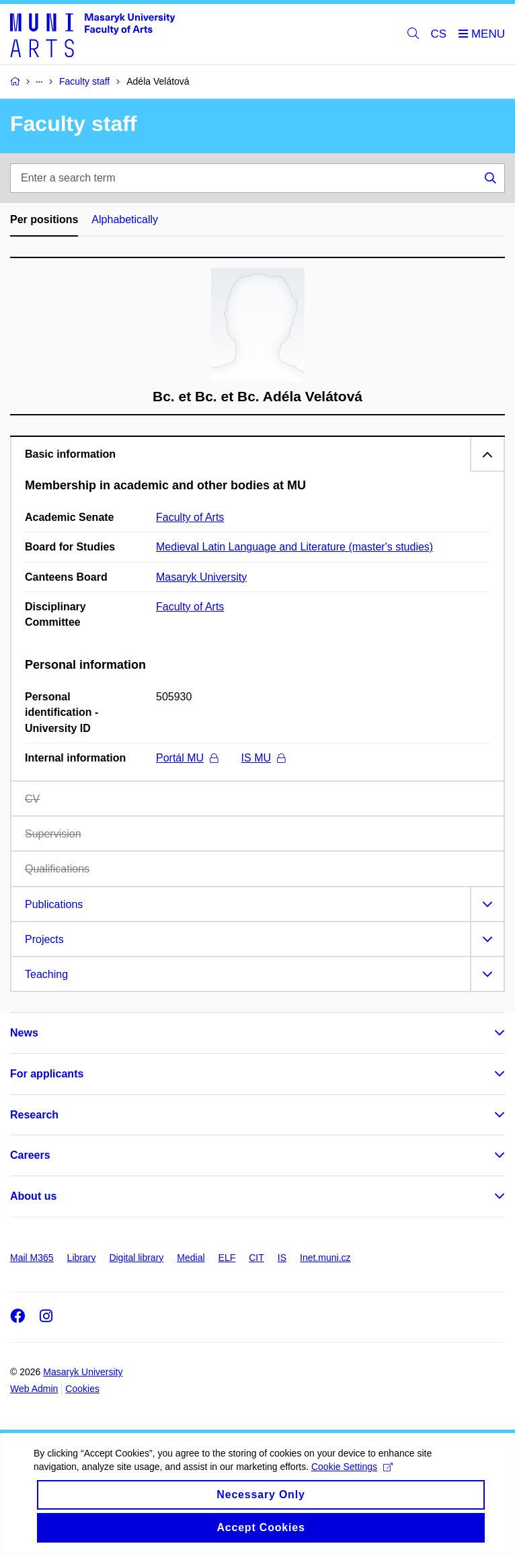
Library (81, 1257)
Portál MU (187, 758)
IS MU (263, 758)
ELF (227, 1257)
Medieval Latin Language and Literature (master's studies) (294, 547)
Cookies (82, 1388)
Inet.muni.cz (325, 1257)
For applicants (46, 1073)
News (24, 1032)
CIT (256, 1257)
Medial (190, 1257)
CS (439, 34)
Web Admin (34, 1388)
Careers (30, 1155)
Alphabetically (124, 219)
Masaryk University (201, 577)
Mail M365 (32, 1257)
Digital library (136, 1257)
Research (34, 1114)
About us (33, 1196)
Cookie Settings (352, 1477)
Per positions (44, 219)
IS (282, 1257)
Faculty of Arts (190, 517)
